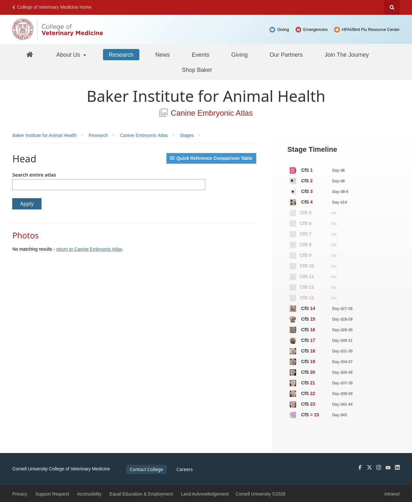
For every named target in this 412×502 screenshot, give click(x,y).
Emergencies (315, 29)
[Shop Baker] (197, 69)
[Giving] (239, 54)
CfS (317, 170)
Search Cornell (392, 7)
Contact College (146, 469)
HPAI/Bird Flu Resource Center (371, 29)
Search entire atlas (34, 174)
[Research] (121, 54)
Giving (283, 29)
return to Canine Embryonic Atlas (89, 249)
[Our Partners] (286, 54)
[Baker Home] (29, 54)
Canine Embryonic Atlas (206, 113)
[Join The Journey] (347, 54)
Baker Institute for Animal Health (206, 95)
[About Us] (72, 54)
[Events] (200, 54)
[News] (163, 54)
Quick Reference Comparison (211, 158)
